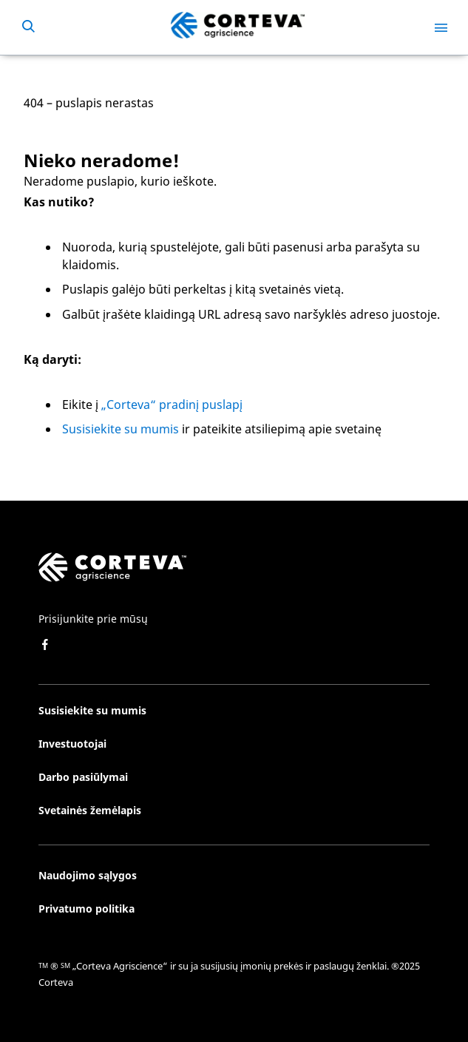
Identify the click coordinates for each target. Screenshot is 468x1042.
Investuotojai (72, 744)
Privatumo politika (86, 908)
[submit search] (28, 27)
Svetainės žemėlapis (89, 810)
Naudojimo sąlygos (87, 875)
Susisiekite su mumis (120, 429)
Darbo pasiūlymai (83, 777)
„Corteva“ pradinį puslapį (172, 404)
